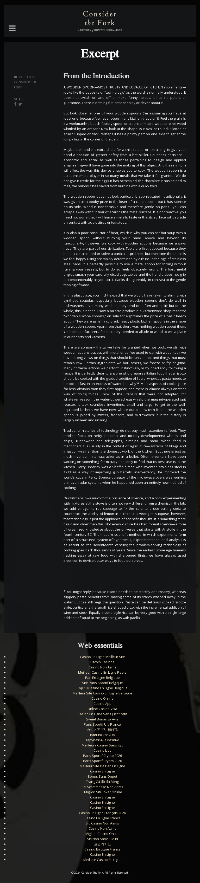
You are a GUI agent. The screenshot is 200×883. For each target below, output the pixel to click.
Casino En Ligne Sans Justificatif (102, 714)
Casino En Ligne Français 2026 (102, 812)
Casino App (102, 703)
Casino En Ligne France (102, 818)
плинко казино (102, 734)
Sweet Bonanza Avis (102, 719)
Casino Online (102, 698)
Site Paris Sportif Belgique (102, 682)
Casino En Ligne (102, 771)
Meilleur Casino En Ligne (102, 859)
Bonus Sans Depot (102, 776)
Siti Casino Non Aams (102, 823)
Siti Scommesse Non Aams (102, 786)
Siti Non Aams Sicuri (102, 838)
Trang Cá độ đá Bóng (102, 781)
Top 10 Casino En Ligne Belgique (102, 688)
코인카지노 (102, 844)
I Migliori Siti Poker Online (102, 792)
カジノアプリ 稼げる (102, 729)
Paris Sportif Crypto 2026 (102, 755)
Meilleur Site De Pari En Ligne (102, 766)
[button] (12, 28)
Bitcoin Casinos (102, 662)
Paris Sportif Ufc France (102, 724)
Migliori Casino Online (102, 833)
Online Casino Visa (102, 708)
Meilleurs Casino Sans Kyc (102, 745)
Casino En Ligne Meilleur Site (102, 656)
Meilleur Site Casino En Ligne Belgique (102, 693)
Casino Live (102, 750)
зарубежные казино (102, 740)
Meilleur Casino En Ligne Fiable (102, 672)
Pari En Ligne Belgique (102, 677)
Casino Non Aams (102, 667)
